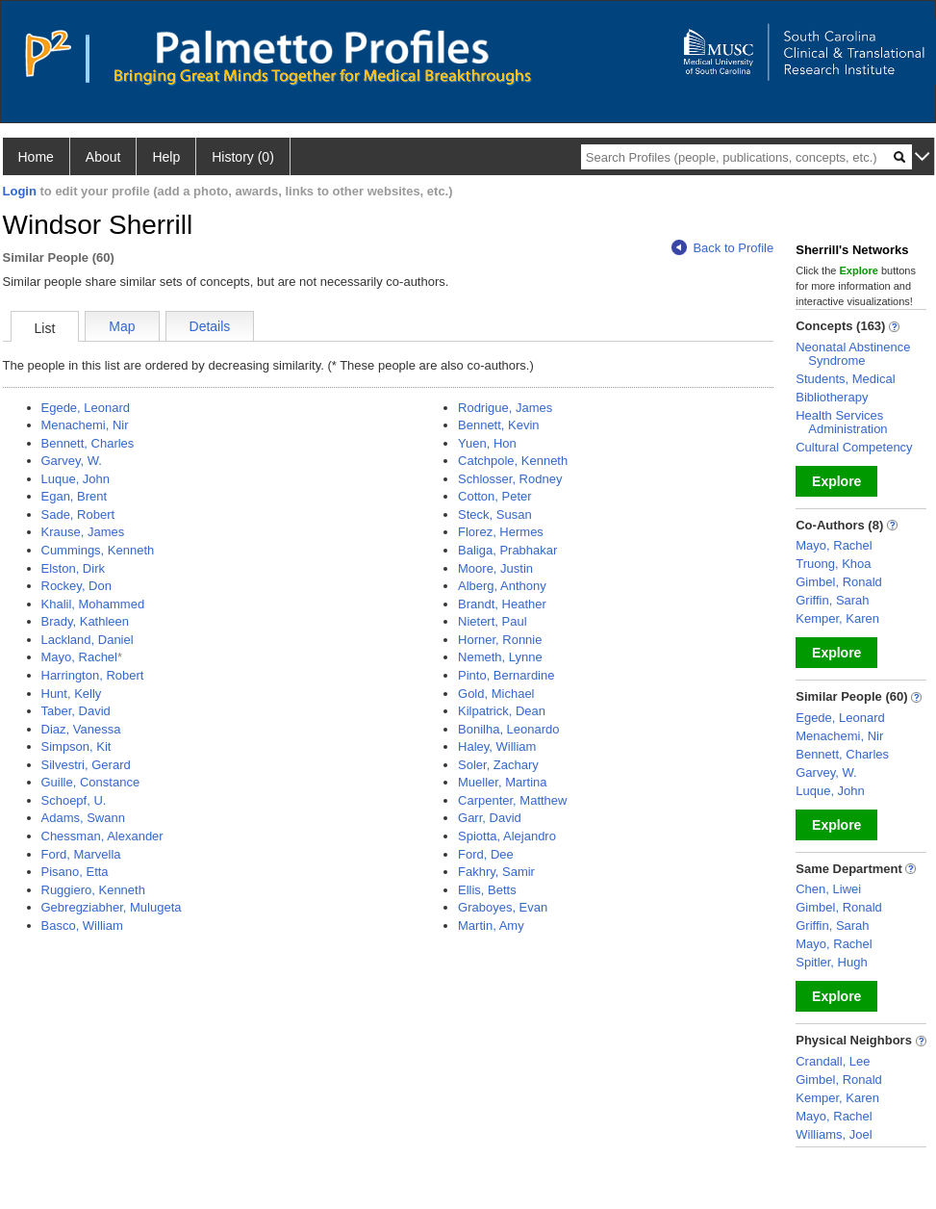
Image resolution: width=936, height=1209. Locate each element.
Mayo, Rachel (79, 657)
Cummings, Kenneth (98, 550)
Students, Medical (845, 379)
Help (166, 157)
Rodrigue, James (505, 407)
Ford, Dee (486, 854)
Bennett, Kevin (499, 425)
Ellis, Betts (487, 890)
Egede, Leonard (86, 407)
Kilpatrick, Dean (501, 711)
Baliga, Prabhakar (507, 550)
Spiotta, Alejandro (507, 836)
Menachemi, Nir (85, 425)
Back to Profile (722, 248)
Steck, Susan (495, 514)
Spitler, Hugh (831, 962)
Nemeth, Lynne (500, 657)
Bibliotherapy (832, 397)
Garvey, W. (71, 460)
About (103, 157)
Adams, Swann (83, 817)
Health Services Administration (841, 422)
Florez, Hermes (501, 532)
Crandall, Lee (833, 1061)
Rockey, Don (76, 586)
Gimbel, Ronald (839, 582)
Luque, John (76, 479)
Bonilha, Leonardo (509, 729)
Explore (836, 481)
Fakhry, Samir (496, 871)
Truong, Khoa (833, 563)
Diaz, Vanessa (81, 729)
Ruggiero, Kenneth (93, 890)
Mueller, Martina (502, 782)
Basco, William (82, 925)
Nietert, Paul (492, 621)
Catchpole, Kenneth (513, 460)
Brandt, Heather (502, 604)
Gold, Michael (496, 693)
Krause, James (83, 532)
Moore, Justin (495, 568)
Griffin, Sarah (832, 600)
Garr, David (489, 817)
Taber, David (76, 711)
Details (210, 326)
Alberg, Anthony (502, 586)
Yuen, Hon (487, 443)
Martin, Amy (491, 925)
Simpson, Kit (76, 746)
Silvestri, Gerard (86, 765)
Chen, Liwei (828, 889)
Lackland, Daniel (87, 639)
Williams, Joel (834, 1134)
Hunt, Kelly (71, 693)
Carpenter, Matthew (512, 800)
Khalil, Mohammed (93, 604)
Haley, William (497, 746)
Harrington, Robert (92, 675)
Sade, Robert (78, 514)
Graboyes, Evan (502, 907)
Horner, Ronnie (500, 639)
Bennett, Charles (88, 443)
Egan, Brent (74, 496)
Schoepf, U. (74, 800)
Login (20, 191)
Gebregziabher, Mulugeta (111, 907)
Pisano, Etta (75, 871)
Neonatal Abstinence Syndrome (853, 354)
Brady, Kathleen (85, 621)
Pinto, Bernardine (506, 675)
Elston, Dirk (73, 568)
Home (36, 157)
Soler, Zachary (498, 765)
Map (122, 326)
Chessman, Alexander (102, 836)
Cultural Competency (854, 447)
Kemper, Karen (837, 618)
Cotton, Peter (495, 496)
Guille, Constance (90, 782)
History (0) (243, 157)
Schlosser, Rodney (510, 479)
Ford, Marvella (81, 854)
